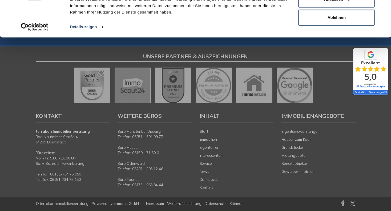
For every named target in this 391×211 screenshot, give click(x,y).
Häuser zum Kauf (296, 139)
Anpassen (337, 32)
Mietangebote (293, 155)
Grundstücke (292, 147)
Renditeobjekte (294, 163)
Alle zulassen (336, 14)
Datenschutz (216, 203)
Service (206, 163)
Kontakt (206, 187)
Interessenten (211, 155)
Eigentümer (209, 147)
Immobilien (208, 139)
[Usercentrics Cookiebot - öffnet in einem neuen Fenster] (34, 60)
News (204, 171)
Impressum (155, 203)
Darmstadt (209, 179)
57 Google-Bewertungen (370, 86)
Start (204, 131)
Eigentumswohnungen (300, 131)
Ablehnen (337, 50)
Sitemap (236, 203)
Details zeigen (83, 59)
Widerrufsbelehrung (184, 203)
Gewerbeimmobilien (298, 171)
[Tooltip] (385, 92)
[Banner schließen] (383, 8)
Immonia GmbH (126, 203)
